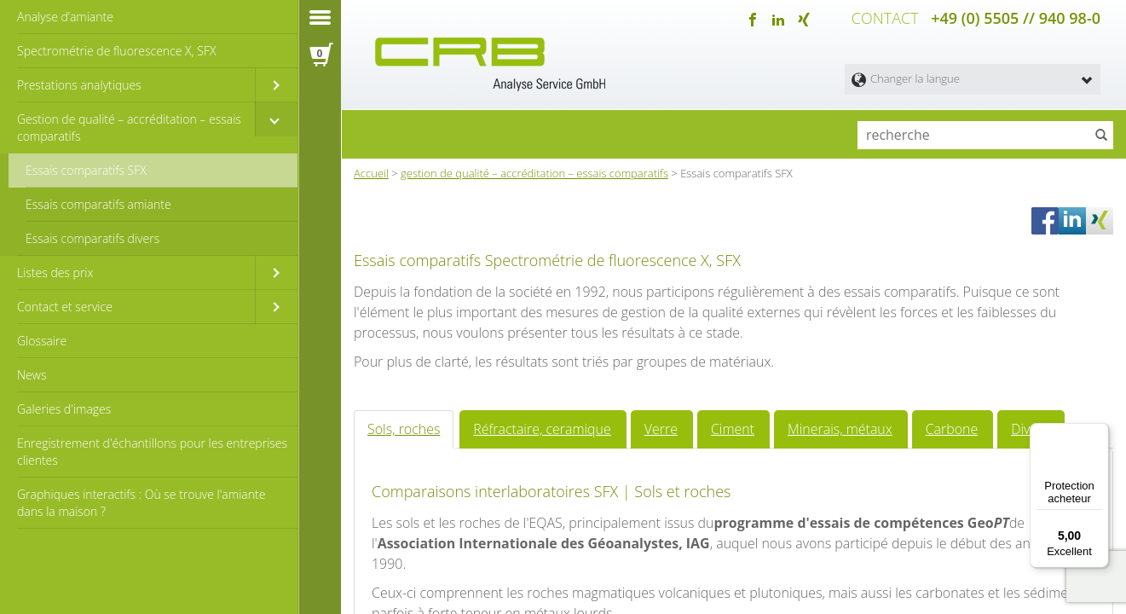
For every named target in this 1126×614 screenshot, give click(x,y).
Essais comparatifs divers (92, 238)
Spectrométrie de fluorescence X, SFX (116, 51)
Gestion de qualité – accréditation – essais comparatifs (129, 127)
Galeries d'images (64, 409)
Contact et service (65, 306)
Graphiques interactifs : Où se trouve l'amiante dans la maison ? (141, 502)
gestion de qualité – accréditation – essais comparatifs (534, 169)
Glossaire (41, 341)
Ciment (700, 564)
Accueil (371, 169)
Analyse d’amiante (65, 17)
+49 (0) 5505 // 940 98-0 (1015, 17)
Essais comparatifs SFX (86, 170)
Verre (633, 564)
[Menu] (1098, 433)
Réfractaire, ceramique (525, 564)
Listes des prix (55, 272)
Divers (973, 564)
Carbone (901, 564)
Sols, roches (399, 564)
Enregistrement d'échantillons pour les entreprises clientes (152, 451)
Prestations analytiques (79, 85)
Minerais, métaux (799, 564)
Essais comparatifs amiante (98, 204)
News (31, 375)
